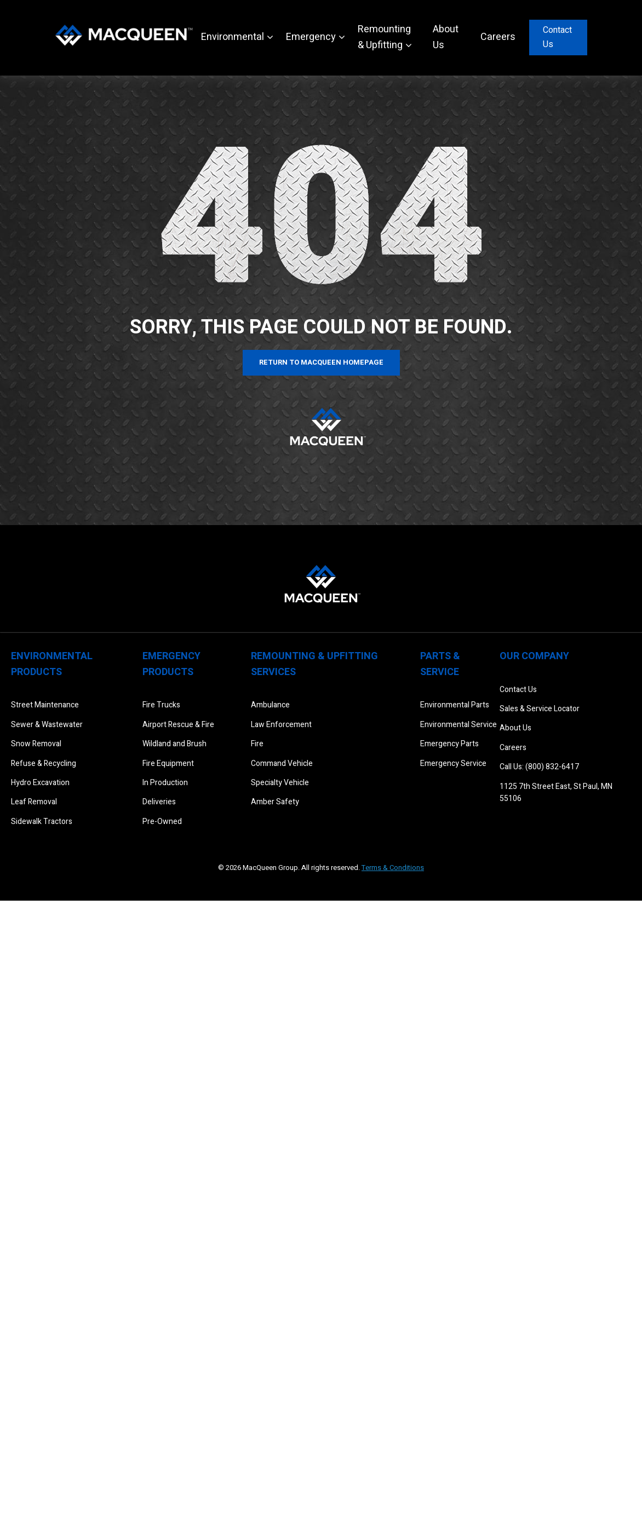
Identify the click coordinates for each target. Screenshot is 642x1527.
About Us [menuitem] (515, 728)
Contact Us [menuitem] (518, 689)
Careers (497, 37)
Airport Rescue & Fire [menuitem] (178, 724)
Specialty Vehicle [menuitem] (280, 782)
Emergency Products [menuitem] (171, 664)
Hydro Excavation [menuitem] (40, 782)
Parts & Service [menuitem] (440, 664)
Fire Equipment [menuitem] (168, 763)
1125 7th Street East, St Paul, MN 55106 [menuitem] (556, 792)
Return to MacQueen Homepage (321, 362)
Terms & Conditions (393, 867)
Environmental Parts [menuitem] (454, 705)
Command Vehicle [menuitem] (282, 763)
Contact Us (557, 37)
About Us (445, 37)
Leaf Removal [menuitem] (34, 802)
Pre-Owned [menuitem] (162, 821)
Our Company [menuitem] (534, 656)
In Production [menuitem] (165, 782)
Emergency (311, 37)
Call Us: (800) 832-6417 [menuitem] (539, 767)
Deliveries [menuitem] (159, 802)
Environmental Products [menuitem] (52, 664)
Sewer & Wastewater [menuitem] (47, 724)
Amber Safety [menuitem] (275, 802)
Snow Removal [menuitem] (36, 744)
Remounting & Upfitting (384, 37)
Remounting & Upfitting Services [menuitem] (314, 664)
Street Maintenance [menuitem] (45, 705)
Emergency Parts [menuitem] (449, 744)
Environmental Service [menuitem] (458, 724)
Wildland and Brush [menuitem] (174, 744)
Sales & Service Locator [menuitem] (540, 708)
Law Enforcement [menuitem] (281, 724)
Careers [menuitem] (513, 747)
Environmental (232, 37)
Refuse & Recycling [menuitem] (43, 763)
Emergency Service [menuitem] (453, 763)
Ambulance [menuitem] (270, 705)
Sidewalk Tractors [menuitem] (41, 821)
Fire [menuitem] (257, 744)
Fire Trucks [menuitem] (161, 705)
